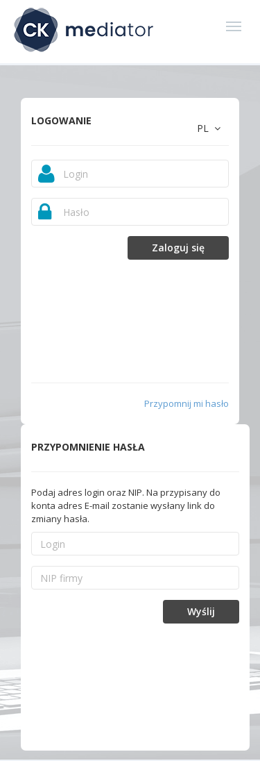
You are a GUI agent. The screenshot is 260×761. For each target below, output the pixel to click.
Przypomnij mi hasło (186, 403)
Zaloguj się (178, 247)
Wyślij (201, 611)
